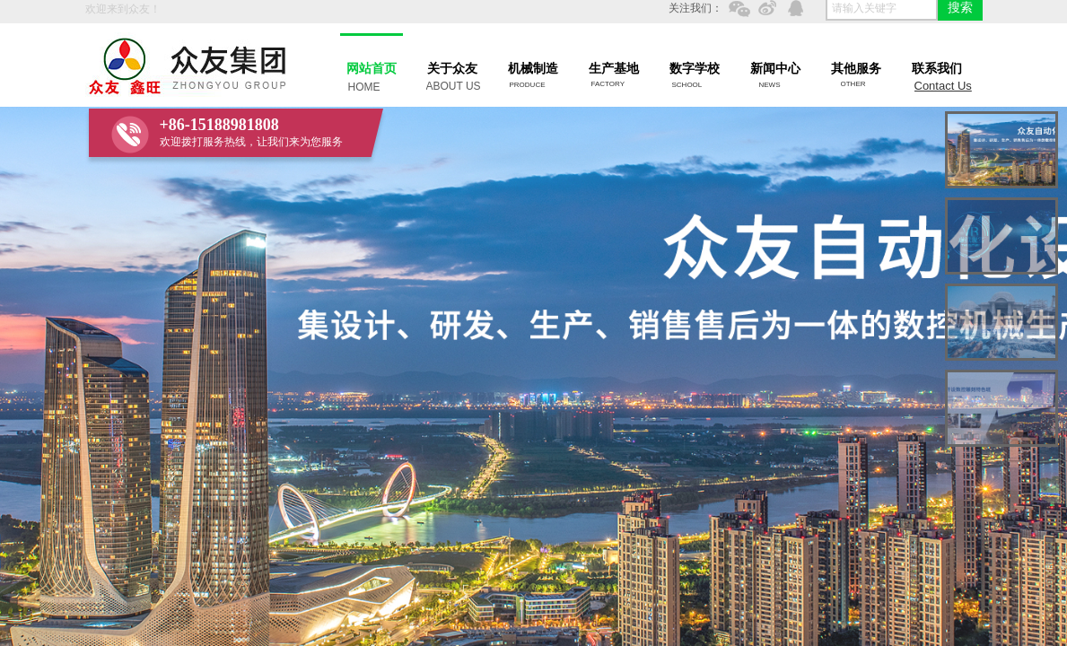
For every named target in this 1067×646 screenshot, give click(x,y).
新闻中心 (775, 68)
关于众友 (452, 68)
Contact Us (943, 85)
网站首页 (371, 68)
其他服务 (856, 68)
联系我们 (937, 68)
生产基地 (614, 68)
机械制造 (533, 68)
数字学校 (694, 68)
